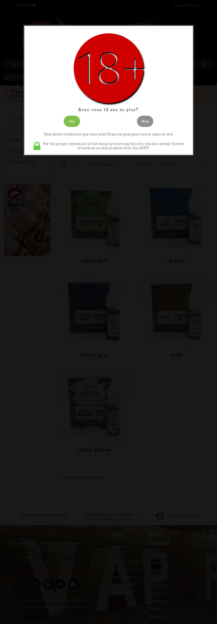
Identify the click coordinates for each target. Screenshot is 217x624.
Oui (72, 121)
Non (145, 121)
